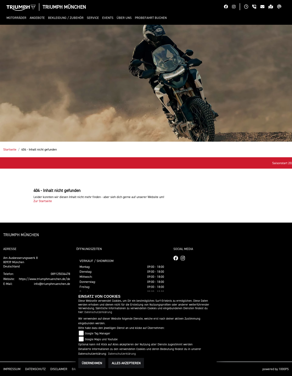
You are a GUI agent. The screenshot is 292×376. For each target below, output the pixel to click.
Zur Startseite (42, 201)
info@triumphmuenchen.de (52, 284)
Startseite (9, 149)
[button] (17, 18)
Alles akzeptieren (126, 363)
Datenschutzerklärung (98, 312)
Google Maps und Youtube (101, 339)
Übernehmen (92, 363)
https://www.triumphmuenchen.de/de (44, 279)
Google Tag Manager (97, 333)
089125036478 (60, 274)
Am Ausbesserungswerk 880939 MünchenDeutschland (20, 262)
